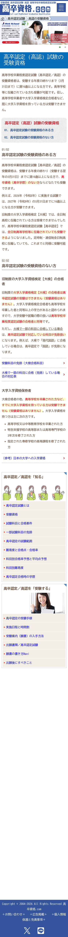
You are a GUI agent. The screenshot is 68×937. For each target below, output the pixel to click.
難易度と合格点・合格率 (22, 550)
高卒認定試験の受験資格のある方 (32, 130)
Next (65, 33)
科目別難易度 (15, 567)
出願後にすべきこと (19, 662)
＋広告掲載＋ (38, 914)
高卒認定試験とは (17, 505)
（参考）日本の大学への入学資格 (23, 458)
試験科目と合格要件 (19, 523)
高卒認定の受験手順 (19, 618)
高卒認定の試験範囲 (19, 541)
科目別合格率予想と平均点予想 (26, 558)
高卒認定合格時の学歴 (20, 576)
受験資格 (12, 514)
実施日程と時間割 (17, 627)
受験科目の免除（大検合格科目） (23, 363)
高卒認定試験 (16, 18)
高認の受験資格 (38, 18)
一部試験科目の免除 (19, 532)
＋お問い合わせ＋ (13, 914)
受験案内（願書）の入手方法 (25, 636)
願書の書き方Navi (17, 653)
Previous (2, 33)
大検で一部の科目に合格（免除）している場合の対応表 (31, 374)
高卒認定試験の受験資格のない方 (32, 137)
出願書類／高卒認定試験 (22, 644)
